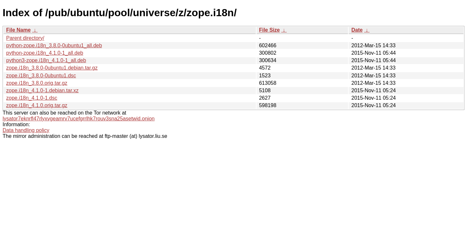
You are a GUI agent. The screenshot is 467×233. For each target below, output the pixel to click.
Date (357, 30)
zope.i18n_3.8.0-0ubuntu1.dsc (41, 75)
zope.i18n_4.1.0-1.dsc (31, 98)
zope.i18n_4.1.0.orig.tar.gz (36, 105)
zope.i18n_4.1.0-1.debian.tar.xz (42, 90)
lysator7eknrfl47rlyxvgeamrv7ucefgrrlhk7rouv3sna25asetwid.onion (79, 118)
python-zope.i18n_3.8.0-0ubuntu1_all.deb (54, 45)
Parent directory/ (25, 38)
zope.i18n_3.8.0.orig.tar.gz (36, 83)
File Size (269, 30)
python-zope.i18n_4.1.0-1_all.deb (44, 53)
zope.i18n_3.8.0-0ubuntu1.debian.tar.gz (52, 68)
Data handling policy (26, 130)
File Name (18, 30)
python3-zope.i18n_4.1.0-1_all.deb (46, 60)
